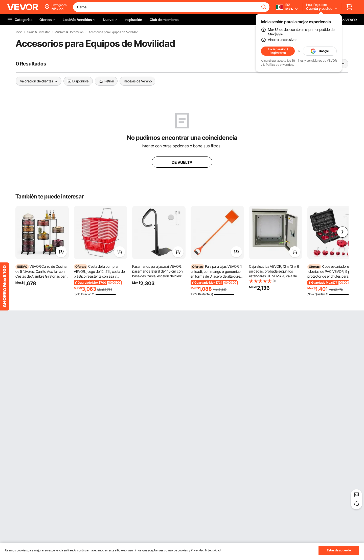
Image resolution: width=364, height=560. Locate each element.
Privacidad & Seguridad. (206, 550)
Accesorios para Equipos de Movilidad (113, 32)
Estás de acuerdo (339, 550)
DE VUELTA (182, 162)
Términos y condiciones (307, 60)
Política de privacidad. (280, 64)
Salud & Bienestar (38, 32)
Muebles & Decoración (69, 32)
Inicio (19, 32)
